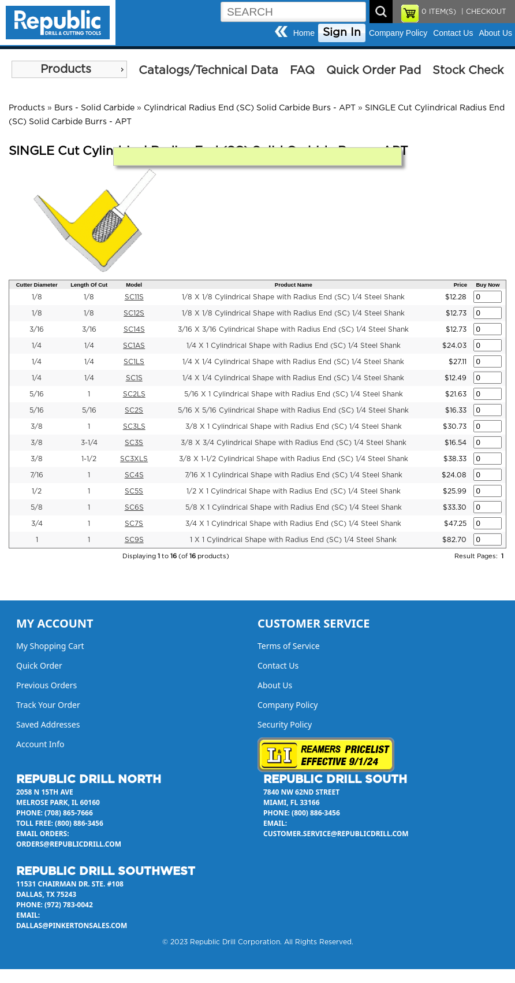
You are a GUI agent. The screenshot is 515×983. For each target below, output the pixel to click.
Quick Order (39, 665)
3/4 (37, 523)
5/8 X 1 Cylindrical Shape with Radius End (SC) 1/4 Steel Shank (293, 507)
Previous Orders (46, 685)
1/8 (37, 297)
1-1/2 (88, 458)
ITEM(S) (438, 11)
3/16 (36, 329)
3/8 (37, 426)
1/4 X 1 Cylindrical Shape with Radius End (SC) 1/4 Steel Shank (293, 345)
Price (460, 284)
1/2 (37, 491)
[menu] (69, 69)
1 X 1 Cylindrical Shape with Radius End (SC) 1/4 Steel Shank (293, 539)
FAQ (302, 70)
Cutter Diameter (37, 284)
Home (304, 33)
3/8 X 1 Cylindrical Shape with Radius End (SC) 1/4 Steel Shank (293, 426)
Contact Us (453, 33)
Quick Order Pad (373, 70)
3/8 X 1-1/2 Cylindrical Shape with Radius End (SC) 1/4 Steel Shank (293, 458)
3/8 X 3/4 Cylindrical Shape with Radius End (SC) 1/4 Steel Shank (293, 442)
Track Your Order (48, 704)
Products (65, 69)
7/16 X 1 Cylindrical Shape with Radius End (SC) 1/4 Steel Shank (293, 475)
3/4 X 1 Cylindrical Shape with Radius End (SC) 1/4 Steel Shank (293, 523)
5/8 (37, 507)
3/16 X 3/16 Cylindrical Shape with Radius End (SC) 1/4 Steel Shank (293, 329)
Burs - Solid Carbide (94, 108)
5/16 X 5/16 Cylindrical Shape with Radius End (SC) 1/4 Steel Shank (293, 410)
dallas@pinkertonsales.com (71, 925)
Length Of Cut (88, 284)
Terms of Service (289, 645)
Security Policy (285, 724)
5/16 (36, 394)
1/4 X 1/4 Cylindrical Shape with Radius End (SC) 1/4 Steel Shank (293, 361)
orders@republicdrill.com (68, 844)
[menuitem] (69, 69)
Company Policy (398, 33)
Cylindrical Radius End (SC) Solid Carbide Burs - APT (250, 108)
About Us (495, 33)
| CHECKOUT (482, 11)
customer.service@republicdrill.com (336, 834)
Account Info (40, 744)
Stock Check (467, 70)
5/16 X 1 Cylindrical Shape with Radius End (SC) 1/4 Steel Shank (293, 394)
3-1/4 (89, 442)
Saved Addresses (48, 724)
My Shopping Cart (50, 645)
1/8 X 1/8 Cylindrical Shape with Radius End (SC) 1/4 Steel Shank (293, 297)
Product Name (293, 284)
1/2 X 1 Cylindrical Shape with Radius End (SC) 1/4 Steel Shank (293, 491)
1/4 (37, 345)
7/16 (36, 475)
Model (134, 284)
